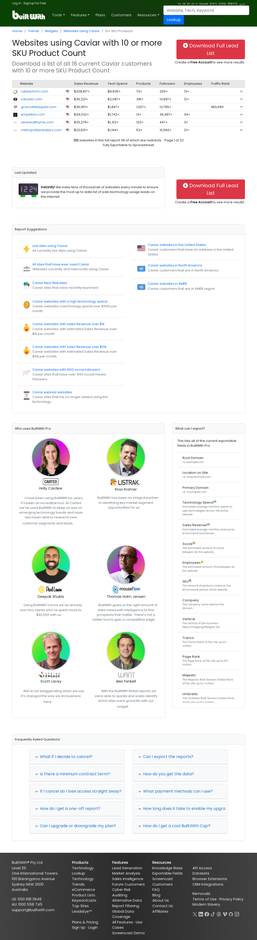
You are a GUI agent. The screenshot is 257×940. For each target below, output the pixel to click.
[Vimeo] (225, 913)
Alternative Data (127, 900)
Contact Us (162, 905)
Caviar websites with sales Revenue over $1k (68, 324)
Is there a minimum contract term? (72, 774)
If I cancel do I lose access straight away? (78, 791)
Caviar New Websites (49, 283)
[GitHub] (231, 913)
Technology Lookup (83, 871)
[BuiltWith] (29, 15)
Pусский (203, 3)
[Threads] (219, 913)
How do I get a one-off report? (67, 808)
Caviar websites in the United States (177, 245)
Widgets (51, 31)
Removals (201, 893)
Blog (156, 895)
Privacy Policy (231, 899)
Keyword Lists (84, 900)
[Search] (206, 10)
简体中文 (233, 3)
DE (183, 3)
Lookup (174, 20)
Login (93, 927)
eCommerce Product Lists (83, 892)
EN (179, 3)
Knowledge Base (167, 868)
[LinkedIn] (201, 913)
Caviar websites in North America (175, 265)
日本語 (222, 3)
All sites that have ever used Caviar (60, 264)
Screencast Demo (128, 932)
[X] (194, 913)
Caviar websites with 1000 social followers (66, 369)
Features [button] (79, 15)
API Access (202, 868)
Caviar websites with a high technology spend (69, 301)
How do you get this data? (166, 774)
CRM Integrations (207, 884)
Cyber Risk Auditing (121, 892)
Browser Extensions (209, 878)
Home (17, 31)
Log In (16, 3)
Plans (100, 15)
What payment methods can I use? (175, 791)
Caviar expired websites (52, 392)
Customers (121, 15)
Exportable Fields (167, 873)
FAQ (156, 889)
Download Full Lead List (210, 49)
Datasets (200, 873)
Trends (33, 31)
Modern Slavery (206, 904)
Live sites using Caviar (50, 246)
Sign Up (78, 927)
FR (188, 3)
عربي (242, 3)
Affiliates (160, 911)
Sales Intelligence (127, 878)
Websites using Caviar (81, 31)
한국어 (213, 3)
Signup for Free (34, 3)
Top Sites (80, 905)
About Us (160, 900)
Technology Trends (83, 881)
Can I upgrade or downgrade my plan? (75, 826)
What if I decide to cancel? (63, 757)
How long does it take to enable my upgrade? (185, 808)
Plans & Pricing (85, 922)
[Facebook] (207, 913)
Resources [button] (147, 15)
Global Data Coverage (123, 914)
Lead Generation (127, 868)
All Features (122, 922)
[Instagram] (237, 913)
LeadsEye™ (82, 911)
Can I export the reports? (166, 757)
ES (192, 3)
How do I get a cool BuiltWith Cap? (174, 826)
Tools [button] (57, 15)
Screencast (162, 878)
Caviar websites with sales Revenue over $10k (69, 347)
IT (197, 3)
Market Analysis (126, 873)
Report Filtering (125, 905)
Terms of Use (204, 899)
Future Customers (128, 884)
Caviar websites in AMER (167, 283)
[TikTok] (213, 913)
